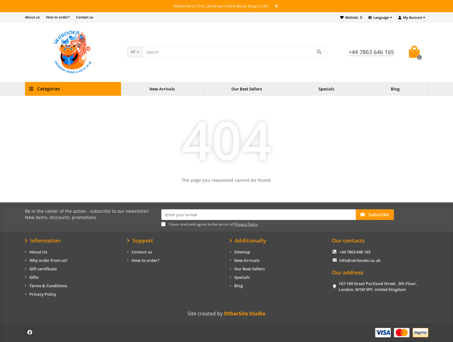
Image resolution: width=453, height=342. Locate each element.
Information (43, 240)
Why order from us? (48, 260)
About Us (38, 252)
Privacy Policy (42, 294)
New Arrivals (162, 89)
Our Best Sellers (246, 89)
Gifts (33, 277)
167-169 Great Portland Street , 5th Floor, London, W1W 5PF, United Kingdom (378, 286)
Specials (326, 89)
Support (140, 240)
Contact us (84, 17)
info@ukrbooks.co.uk (359, 260)
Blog (395, 89)
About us (32, 17)
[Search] (234, 52)
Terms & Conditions (48, 285)
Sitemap (242, 252)
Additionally (248, 240)
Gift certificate (43, 269)
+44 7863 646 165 (354, 252)
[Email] (258, 214)
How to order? (58, 17)
